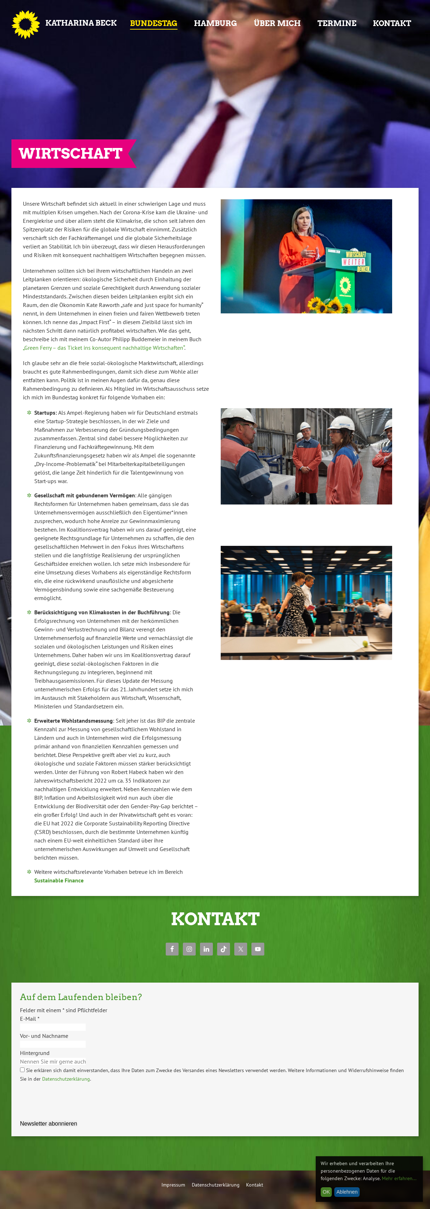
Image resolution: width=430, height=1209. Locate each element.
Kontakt (392, 23)
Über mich (277, 23)
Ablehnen (347, 1192)
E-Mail (30, 1018)
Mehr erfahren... (399, 1178)
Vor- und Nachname (44, 1035)
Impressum (173, 1184)
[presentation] (74, 1097)
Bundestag (154, 23)
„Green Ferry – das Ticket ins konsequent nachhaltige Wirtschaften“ (103, 347)
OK (326, 1192)
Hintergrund (35, 1052)
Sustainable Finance (59, 880)
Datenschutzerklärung (66, 1079)
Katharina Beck (81, 23)
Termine (337, 23)
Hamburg (215, 23)
